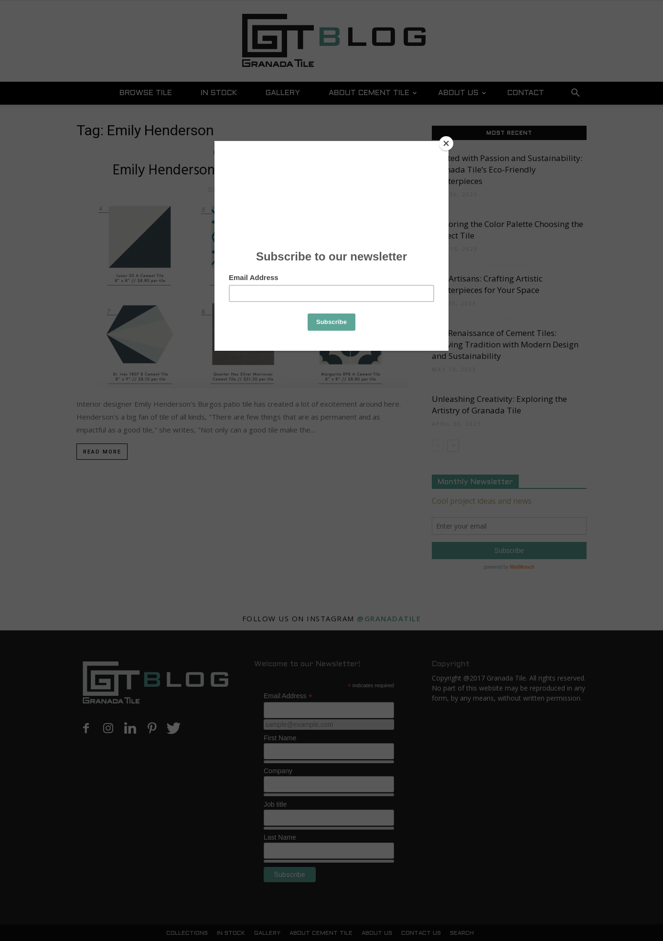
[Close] (446, 143)
